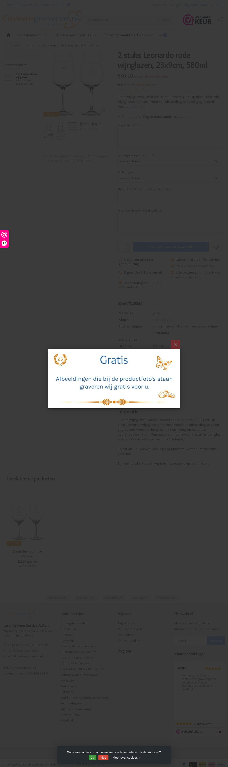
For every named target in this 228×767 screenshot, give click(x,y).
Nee (103, 757)
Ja (92, 757)
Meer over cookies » (126, 757)
